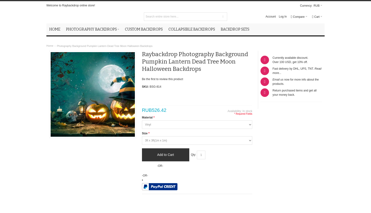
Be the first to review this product (162, 79)
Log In (283, 16)
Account (270, 16)
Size (146, 133)
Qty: (193, 154)
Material (148, 117)
